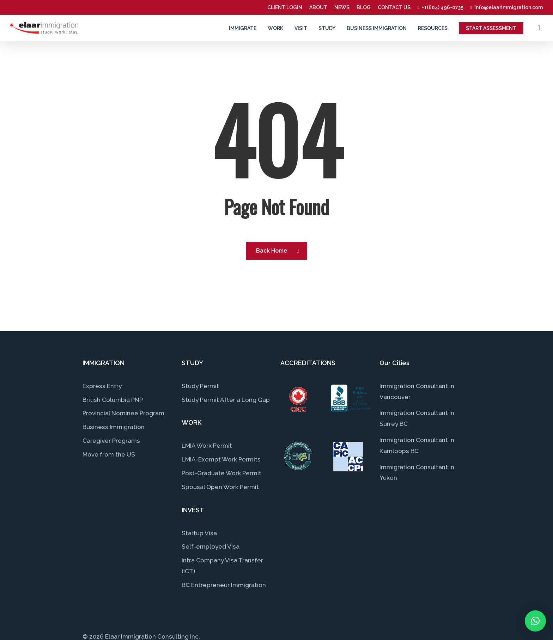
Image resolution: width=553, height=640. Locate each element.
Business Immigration (114, 426)
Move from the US (109, 454)
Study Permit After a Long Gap (226, 399)
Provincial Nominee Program (123, 413)
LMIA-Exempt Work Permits (221, 459)
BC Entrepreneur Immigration (224, 584)
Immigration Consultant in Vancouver (416, 391)
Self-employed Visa (210, 546)
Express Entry (102, 386)
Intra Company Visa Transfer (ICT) (222, 566)
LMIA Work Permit (207, 445)
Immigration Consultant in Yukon (416, 473)
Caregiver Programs (111, 440)
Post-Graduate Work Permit (221, 473)
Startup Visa (199, 533)
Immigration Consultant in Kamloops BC (416, 445)
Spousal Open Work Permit (220, 486)
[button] (535, 621)
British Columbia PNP (113, 399)
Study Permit (200, 386)
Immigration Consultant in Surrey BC (416, 418)
